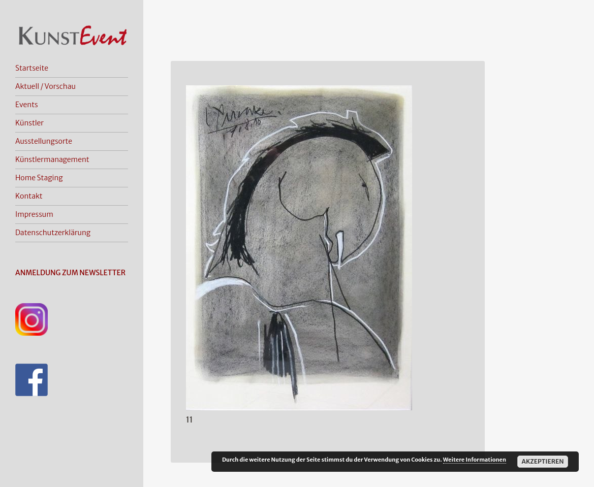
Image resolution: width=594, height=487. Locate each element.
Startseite (31, 68)
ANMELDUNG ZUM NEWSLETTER (70, 272)
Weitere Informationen (474, 459)
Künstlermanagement (52, 159)
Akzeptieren (542, 461)
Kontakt (29, 196)
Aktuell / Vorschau (45, 86)
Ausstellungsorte (43, 141)
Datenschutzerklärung (52, 232)
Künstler (29, 122)
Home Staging (39, 177)
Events (26, 104)
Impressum (34, 214)
